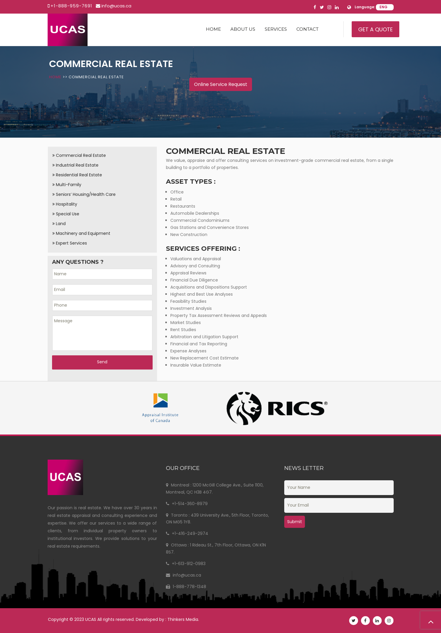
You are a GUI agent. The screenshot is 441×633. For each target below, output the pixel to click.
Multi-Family (66, 185)
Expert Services (69, 243)
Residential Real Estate (77, 175)
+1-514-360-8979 (187, 504)
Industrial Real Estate (75, 165)
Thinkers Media (186, 619)
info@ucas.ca (116, 6)
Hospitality (64, 204)
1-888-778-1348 (186, 587)
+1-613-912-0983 (186, 564)
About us (242, 29)
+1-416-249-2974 (187, 533)
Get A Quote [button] (375, 29)
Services (276, 29)
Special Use (65, 214)
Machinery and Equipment (81, 233)
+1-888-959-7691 (71, 6)
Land (59, 224)
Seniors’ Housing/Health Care (84, 194)
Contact (307, 29)
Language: (365, 6)
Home (213, 29)
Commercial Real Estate (79, 155)
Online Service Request (220, 84)
